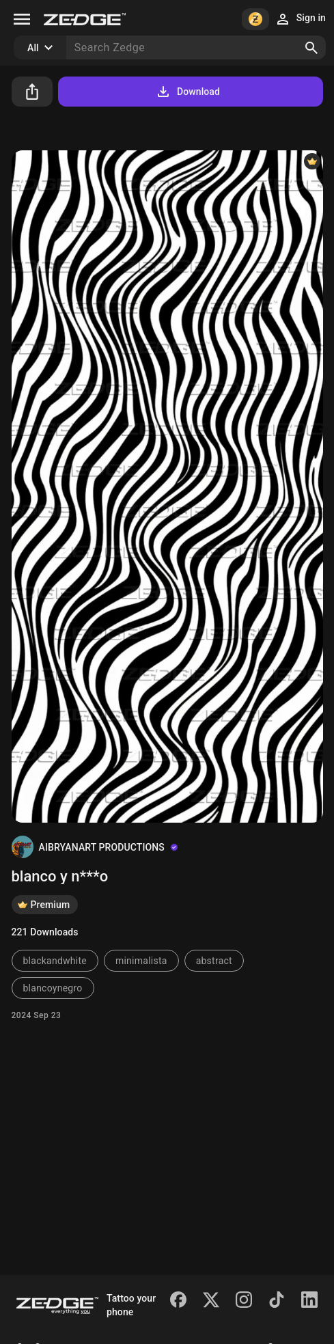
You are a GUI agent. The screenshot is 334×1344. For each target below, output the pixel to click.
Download (187, 91)
